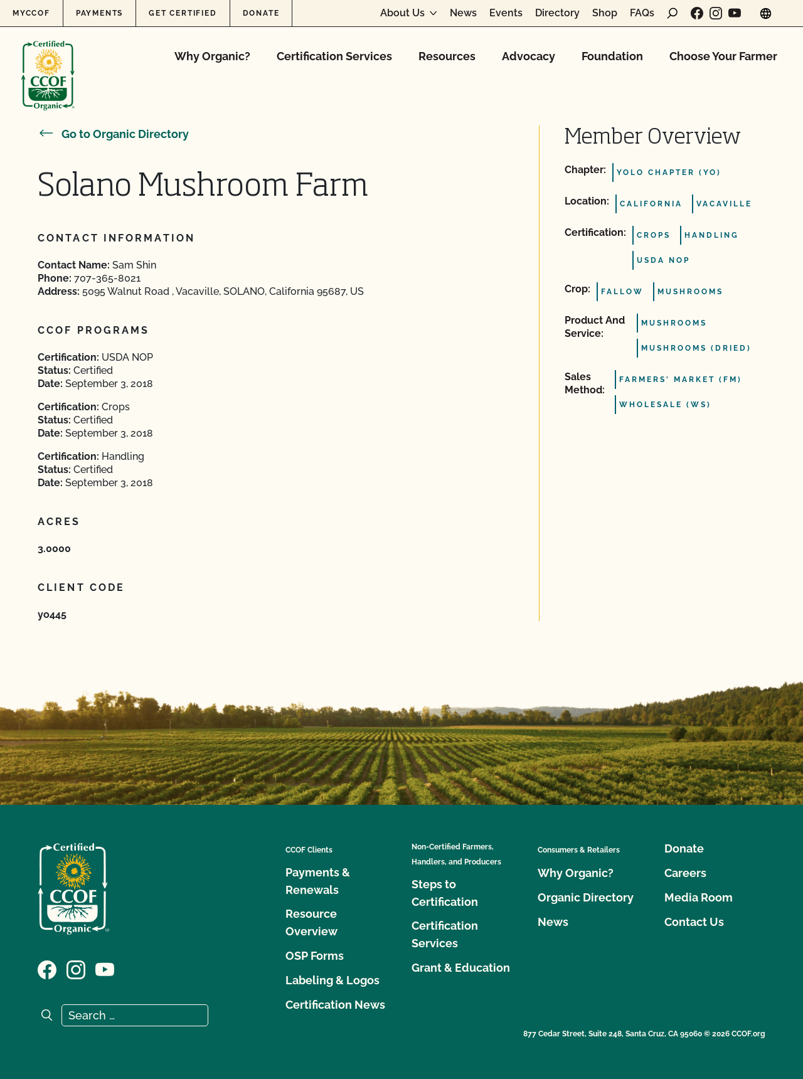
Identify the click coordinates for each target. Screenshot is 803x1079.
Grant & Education (461, 967)
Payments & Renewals (317, 881)
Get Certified (182, 13)
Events (506, 13)
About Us (402, 13)
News (463, 13)
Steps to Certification (445, 893)
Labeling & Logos (332, 980)
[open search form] (672, 13)
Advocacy (528, 56)
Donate (261, 13)
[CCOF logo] (48, 62)
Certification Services (334, 56)
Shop (604, 13)
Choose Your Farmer (723, 56)
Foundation (612, 56)
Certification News (335, 1004)
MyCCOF (31, 13)
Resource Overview (311, 922)
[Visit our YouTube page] (734, 13)
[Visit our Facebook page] (697, 13)
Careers (685, 873)
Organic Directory (586, 897)
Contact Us (694, 921)
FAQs (642, 13)
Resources (447, 56)
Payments (99, 13)
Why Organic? (212, 56)
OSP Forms (314, 955)
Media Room (698, 897)
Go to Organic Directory (113, 134)
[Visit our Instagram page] (716, 13)
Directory (557, 13)
